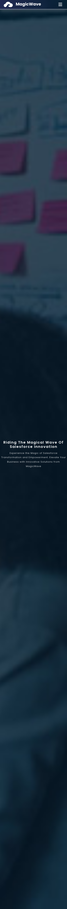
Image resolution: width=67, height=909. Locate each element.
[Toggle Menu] (60, 4)
